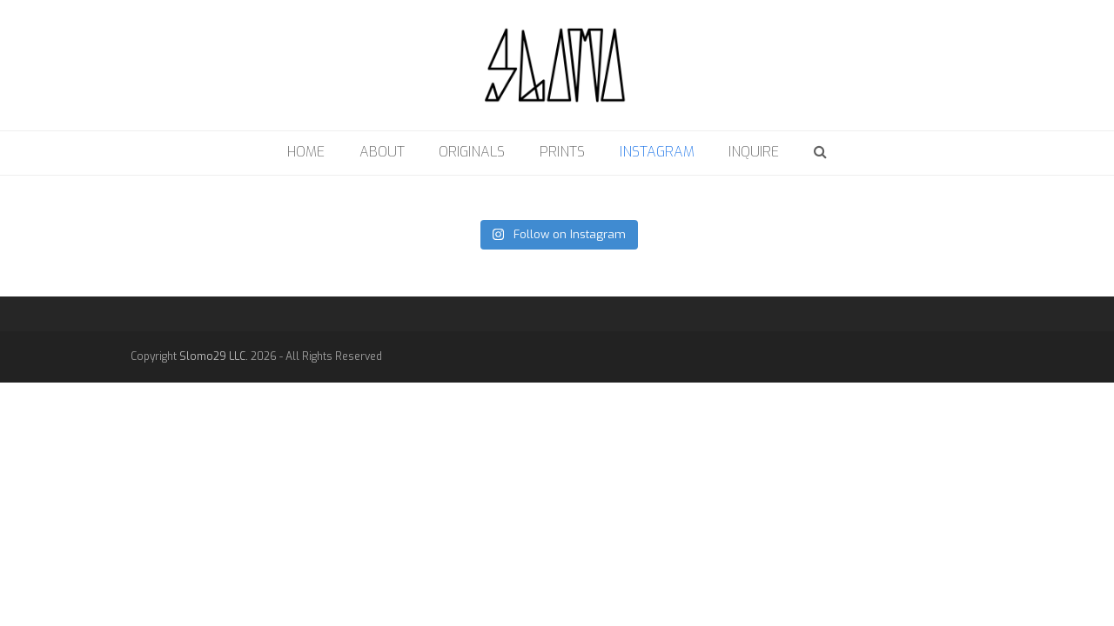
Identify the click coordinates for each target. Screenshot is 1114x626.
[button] (820, 153)
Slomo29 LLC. (213, 356)
